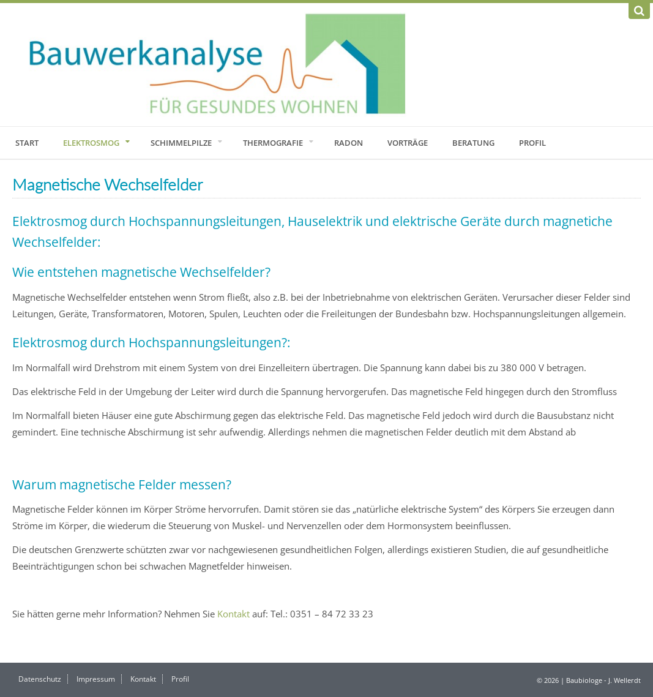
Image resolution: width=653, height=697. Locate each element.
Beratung (473, 142)
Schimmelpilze (181, 142)
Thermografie (273, 142)
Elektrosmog (91, 142)
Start (27, 142)
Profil (532, 142)
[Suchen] (639, 11)
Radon (348, 142)
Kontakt (233, 614)
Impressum (95, 679)
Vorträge (407, 142)
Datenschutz (39, 679)
